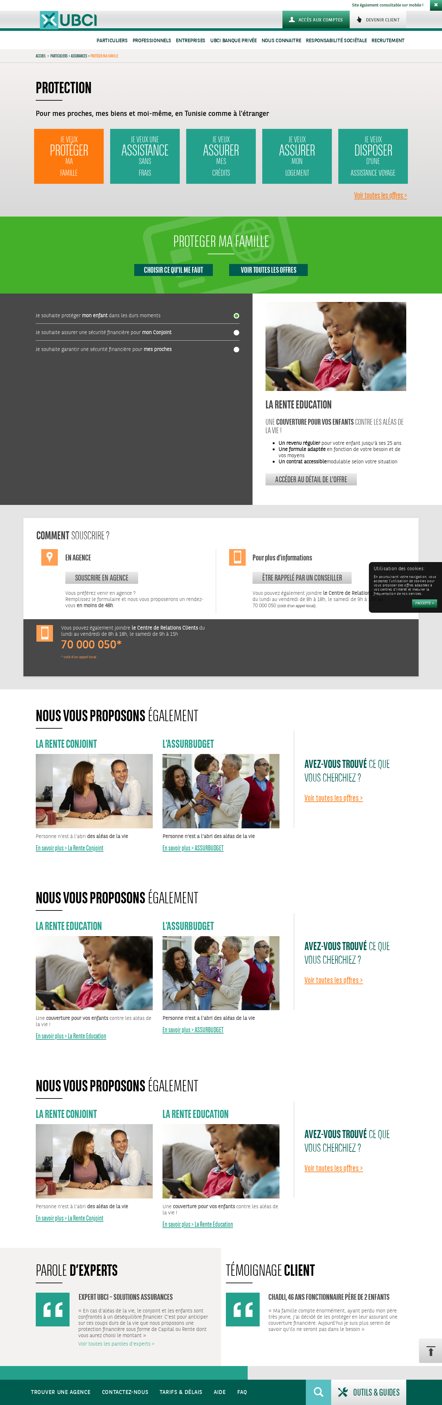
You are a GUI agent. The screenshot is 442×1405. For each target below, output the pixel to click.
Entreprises (190, 41)
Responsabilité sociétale (336, 41)
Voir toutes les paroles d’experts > (116, 1344)
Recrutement (388, 41)
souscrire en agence (101, 577)
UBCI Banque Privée (233, 41)
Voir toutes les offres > (380, 195)
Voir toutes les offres (268, 270)
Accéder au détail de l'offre (311, 479)
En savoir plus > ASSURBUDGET (193, 848)
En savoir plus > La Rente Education (71, 1036)
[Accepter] (424, 603)
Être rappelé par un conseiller (302, 577)
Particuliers (112, 41)
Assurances (79, 56)
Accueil (41, 56)
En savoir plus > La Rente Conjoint (69, 848)
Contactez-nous (125, 1392)
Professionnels (152, 41)
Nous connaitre (281, 41)
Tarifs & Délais (181, 1392)
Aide (220, 1392)
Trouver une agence (61, 1392)
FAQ (242, 1392)
